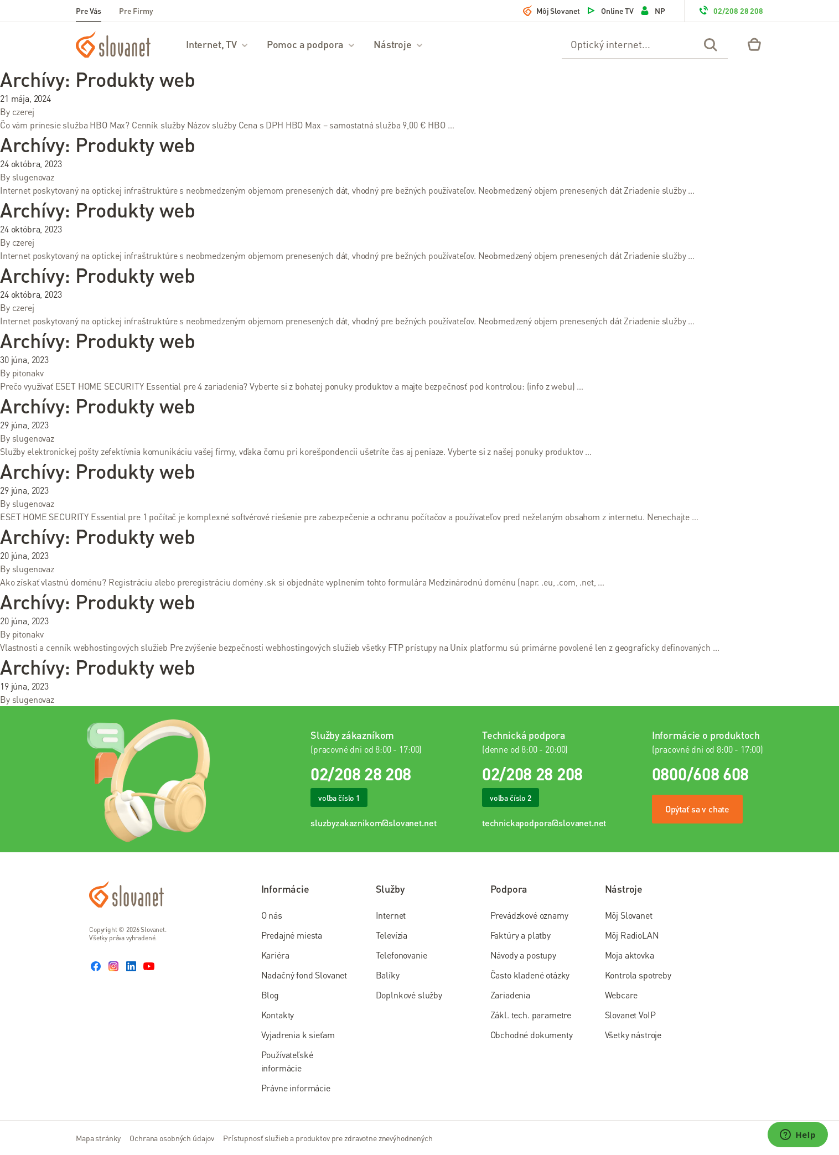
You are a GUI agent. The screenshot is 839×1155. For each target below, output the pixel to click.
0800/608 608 (700, 774)
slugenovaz (33, 177)
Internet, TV (217, 44)
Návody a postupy (523, 955)
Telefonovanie (401, 955)
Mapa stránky (98, 1138)
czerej (23, 111)
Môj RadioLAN (632, 935)
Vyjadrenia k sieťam (298, 1034)
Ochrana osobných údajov (172, 1138)
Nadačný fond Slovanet (304, 975)
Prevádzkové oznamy (529, 915)
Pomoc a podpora (311, 44)
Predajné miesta (292, 935)
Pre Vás (88, 10)
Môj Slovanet (551, 10)
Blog (270, 995)
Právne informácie (295, 1088)
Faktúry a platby (520, 935)
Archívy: (97, 79)
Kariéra (275, 955)
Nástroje (399, 44)
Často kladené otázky (530, 975)
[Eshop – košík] (754, 44)
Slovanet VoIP (630, 1015)
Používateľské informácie (287, 1061)
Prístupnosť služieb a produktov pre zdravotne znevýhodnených (328, 1138)
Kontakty (277, 1015)
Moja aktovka (629, 955)
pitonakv (28, 373)
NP (652, 10)
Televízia (392, 935)
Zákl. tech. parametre (531, 1015)
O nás (271, 915)
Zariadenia (510, 995)
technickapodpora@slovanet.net (544, 822)
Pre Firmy (136, 10)
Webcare (621, 995)
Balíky (388, 975)
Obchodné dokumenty (531, 1034)
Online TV (610, 10)
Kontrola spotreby (638, 975)
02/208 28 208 (730, 10)
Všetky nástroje (633, 1034)
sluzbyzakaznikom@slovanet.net (373, 822)
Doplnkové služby (409, 995)
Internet (391, 915)
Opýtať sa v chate (697, 809)
